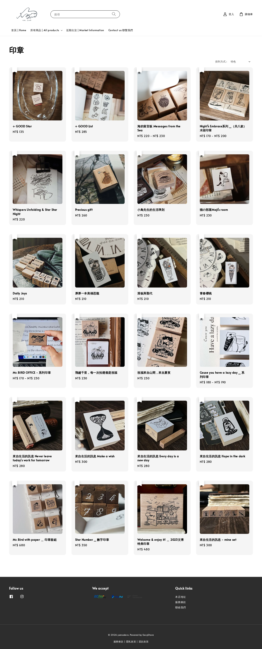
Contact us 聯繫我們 (120, 30)
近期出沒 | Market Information (85, 30)
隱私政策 (131, 641)
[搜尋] (114, 14)
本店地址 (180, 597)
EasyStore (148, 634)
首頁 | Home (18, 30)
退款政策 (144, 641)
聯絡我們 (180, 607)
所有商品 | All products (44, 30)
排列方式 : (221, 61)
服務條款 (180, 602)
